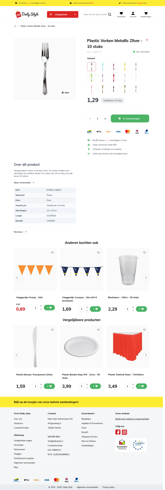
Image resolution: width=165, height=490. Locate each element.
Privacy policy (109, 487)
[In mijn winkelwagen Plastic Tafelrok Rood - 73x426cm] (141, 386)
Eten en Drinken (89, 441)
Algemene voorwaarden (24, 463)
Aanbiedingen (88, 445)
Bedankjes (86, 419)
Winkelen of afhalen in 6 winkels (107, 149)
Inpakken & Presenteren (92, 423)
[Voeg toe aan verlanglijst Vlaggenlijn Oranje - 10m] (52, 252)
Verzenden (18, 445)
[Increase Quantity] (105, 118)
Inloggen (17, 454)
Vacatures (18, 423)
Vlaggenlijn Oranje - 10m (29, 297)
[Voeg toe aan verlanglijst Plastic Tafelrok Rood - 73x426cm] (144, 329)
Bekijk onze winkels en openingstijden (132, 419)
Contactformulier (21, 428)
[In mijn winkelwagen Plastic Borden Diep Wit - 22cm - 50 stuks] (95, 386)
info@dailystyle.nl (55, 441)
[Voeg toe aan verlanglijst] (147, 40)
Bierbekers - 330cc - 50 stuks (123, 297)
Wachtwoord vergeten (24, 458)
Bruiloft (85, 432)
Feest (84, 428)
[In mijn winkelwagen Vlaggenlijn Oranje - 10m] (49, 307)
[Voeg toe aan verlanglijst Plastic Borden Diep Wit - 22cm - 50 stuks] (98, 329)
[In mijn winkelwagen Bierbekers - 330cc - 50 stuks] (141, 309)
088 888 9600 (54, 436)
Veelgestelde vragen (23, 440)
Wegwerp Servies (89, 436)
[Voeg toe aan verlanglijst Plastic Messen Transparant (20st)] (52, 329)
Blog (16, 467)
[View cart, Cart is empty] (146, 14)
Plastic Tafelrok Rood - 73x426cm (126, 374)
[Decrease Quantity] (90, 118)
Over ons (18, 419)
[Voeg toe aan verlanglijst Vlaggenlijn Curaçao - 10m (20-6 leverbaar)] (98, 252)
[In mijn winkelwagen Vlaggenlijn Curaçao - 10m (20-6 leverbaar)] (95, 309)
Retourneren (19, 449)
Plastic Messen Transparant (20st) (34, 374)
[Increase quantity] (41, 306)
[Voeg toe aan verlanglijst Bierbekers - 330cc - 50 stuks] (144, 252)
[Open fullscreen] (45, 69)
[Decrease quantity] (41, 309)
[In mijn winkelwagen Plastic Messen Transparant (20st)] (49, 386)
